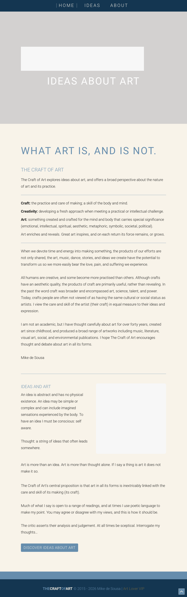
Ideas (92, 5)
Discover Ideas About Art (50, 548)
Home (67, 5)
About (119, 5)
